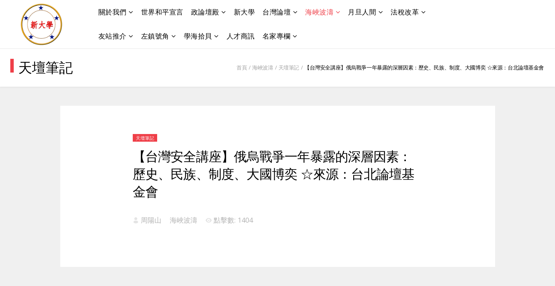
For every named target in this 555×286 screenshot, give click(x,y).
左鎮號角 (155, 35)
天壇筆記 (288, 67)
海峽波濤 (319, 11)
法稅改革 (405, 11)
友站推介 (112, 35)
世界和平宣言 (162, 11)
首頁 (241, 67)
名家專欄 (276, 35)
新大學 (244, 11)
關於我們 (112, 11)
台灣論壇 (276, 11)
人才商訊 (241, 35)
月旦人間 (362, 11)
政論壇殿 (205, 11)
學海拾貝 (198, 35)
